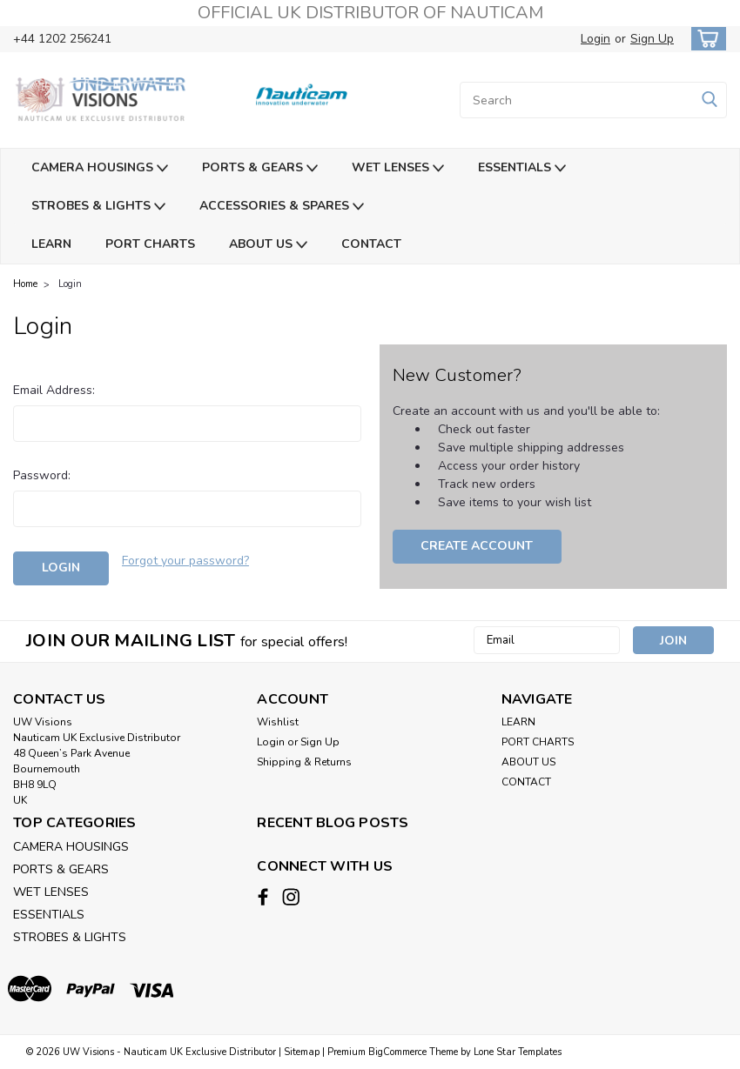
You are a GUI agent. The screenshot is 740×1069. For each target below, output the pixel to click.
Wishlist (278, 722)
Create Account (476, 546)
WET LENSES (398, 168)
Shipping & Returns (304, 762)
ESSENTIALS (522, 168)
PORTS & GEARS (260, 168)
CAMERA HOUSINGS (99, 168)
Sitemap (302, 1052)
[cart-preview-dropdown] (705, 38)
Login (595, 38)
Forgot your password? (185, 560)
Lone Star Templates (518, 1052)
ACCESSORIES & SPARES (281, 206)
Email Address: (54, 390)
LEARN (51, 244)
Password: (42, 475)
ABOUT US (268, 245)
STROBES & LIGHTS (98, 206)
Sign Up (652, 38)
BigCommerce (397, 1052)
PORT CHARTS (150, 244)
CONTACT (371, 244)
